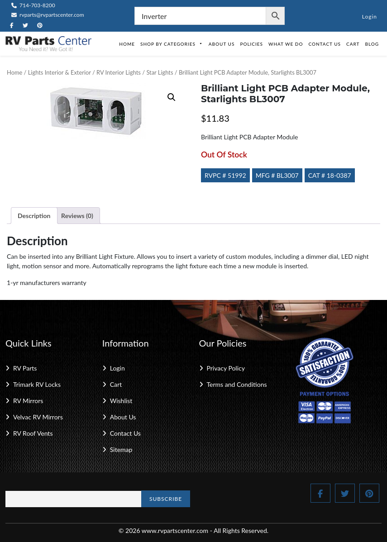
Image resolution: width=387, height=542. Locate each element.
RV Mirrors (28, 400)
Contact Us (324, 44)
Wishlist (121, 400)
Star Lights (159, 72)
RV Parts (25, 368)
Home (127, 44)
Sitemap (121, 449)
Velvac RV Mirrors (38, 417)
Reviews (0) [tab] (77, 215)
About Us (222, 44)
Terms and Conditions (237, 384)
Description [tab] (34, 215)
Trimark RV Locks (37, 384)
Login (369, 16)
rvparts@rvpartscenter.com (47, 14)
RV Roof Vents (33, 433)
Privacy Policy (226, 368)
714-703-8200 (33, 5)
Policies (251, 44)
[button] (171, 97)
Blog (372, 44)
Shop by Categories (171, 44)
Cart (352, 44)
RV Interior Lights (118, 72)
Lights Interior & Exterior (59, 72)
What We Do (285, 44)
